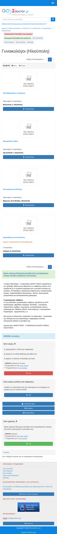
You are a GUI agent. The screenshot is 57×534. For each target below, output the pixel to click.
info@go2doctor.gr (14, 518)
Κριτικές (6, 452)
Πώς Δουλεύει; (38, 38)
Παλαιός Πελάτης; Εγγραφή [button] (28, 494)
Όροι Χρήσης (20, 42)
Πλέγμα (22, 65)
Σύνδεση (28, 408)
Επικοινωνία (31, 532)
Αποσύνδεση (28, 413)
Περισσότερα (28, 109)
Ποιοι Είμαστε (9, 42)
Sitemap (30, 42)
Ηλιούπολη (36, 28)
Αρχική (4, 28)
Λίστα (14, 65)
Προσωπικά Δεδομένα (11, 475)
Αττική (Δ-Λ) (26, 28)
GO (28, 373)
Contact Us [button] (28, 523)
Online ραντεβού (14, 28)
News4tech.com (35, 528)
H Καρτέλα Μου (28, 404)
